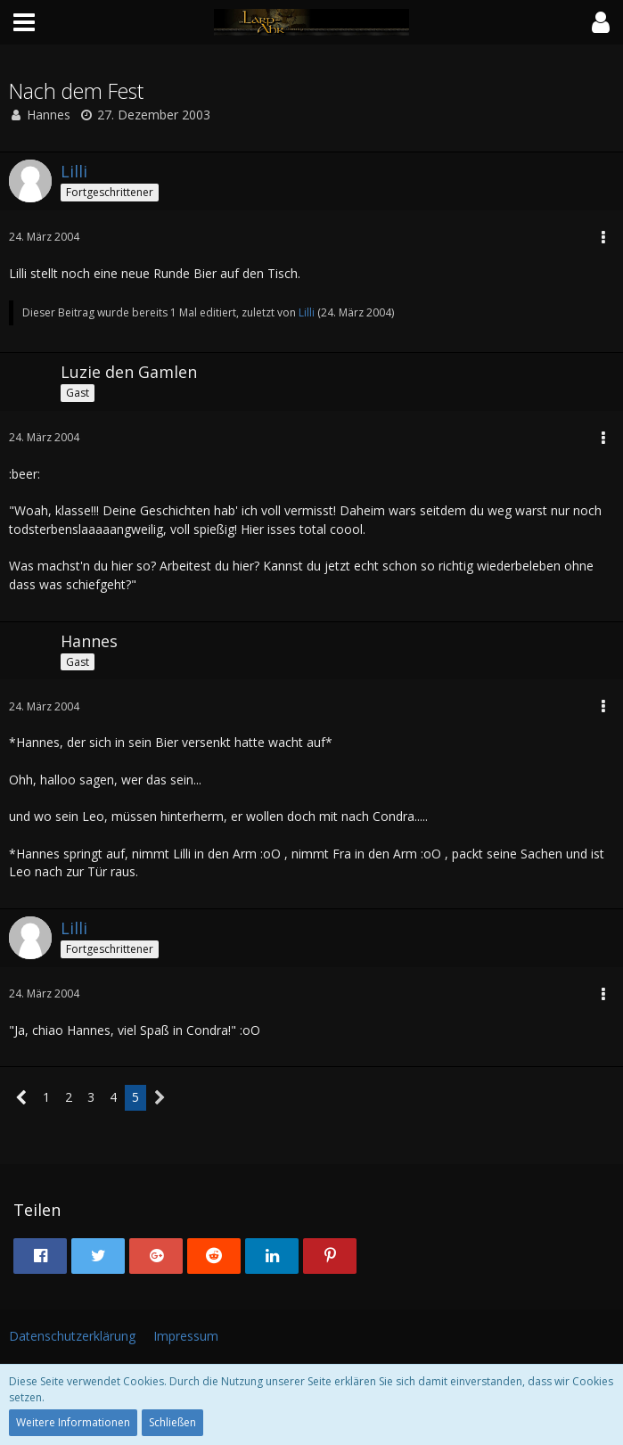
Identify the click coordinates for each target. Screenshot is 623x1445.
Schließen (172, 1422)
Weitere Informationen (73, 1422)
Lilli (307, 312)
